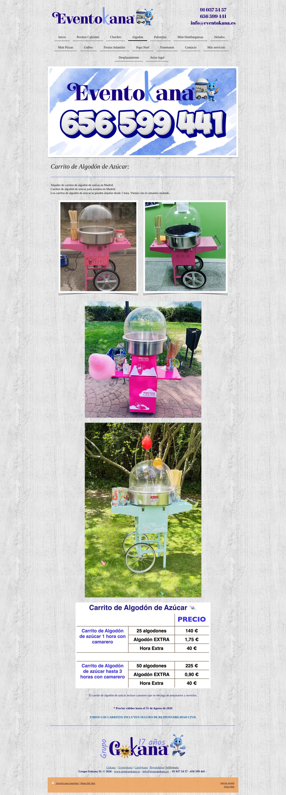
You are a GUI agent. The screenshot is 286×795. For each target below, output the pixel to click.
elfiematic (173, 767)
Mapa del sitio (87, 783)
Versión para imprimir (65, 783)
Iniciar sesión (227, 782)
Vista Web (229, 786)
